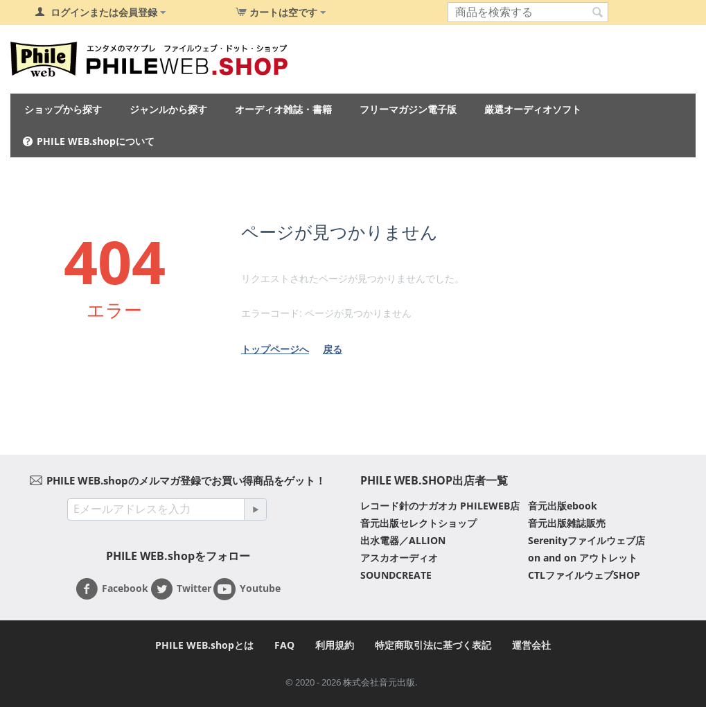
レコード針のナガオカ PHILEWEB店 (440, 505)
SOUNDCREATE (396, 575)
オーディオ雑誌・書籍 (283, 109)
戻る (332, 349)
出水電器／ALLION (402, 540)
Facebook (112, 589)
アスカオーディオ (399, 557)
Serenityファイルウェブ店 (586, 540)
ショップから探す (63, 109)
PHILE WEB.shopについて (96, 141)
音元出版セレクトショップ (418, 523)
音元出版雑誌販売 (567, 523)
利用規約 (334, 645)
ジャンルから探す (168, 109)
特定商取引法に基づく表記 (433, 645)
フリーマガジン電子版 (408, 109)
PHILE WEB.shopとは (204, 645)
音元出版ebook (562, 505)
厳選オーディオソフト (532, 109)
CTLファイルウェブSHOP (584, 575)
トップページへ (275, 349)
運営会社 (531, 645)
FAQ (284, 645)
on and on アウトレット (582, 557)
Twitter (180, 589)
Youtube (247, 589)
